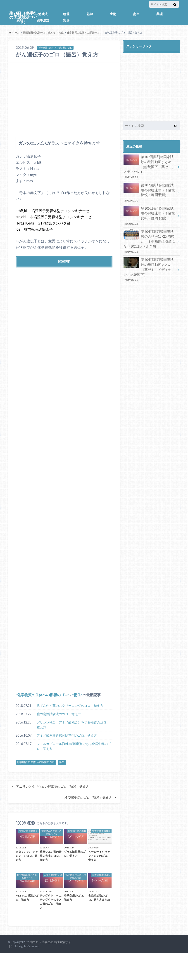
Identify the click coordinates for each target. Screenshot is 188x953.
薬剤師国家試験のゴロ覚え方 (39, 32)
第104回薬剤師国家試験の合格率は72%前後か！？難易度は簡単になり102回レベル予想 (150, 241)
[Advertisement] (64, 99)
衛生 (136, 14)
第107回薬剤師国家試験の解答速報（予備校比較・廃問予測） (150, 192)
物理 (66, 14)
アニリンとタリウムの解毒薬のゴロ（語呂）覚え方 (52, 786)
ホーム (14, 32)
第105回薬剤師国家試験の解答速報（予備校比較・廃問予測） (150, 215)
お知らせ (19, 14)
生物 (113, 14)
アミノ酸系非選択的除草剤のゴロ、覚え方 (67, 735)
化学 (89, 14)
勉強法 (43, 14)
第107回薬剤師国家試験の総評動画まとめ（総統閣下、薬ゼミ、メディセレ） (150, 167)
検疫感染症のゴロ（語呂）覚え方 (88, 797)
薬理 (159, 14)
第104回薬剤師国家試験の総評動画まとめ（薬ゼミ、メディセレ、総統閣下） (150, 268)
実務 (66, 20)
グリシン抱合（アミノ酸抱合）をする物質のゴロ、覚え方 (73, 724)
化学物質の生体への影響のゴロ (84, 32)
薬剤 (20, 20)
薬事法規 (43, 20)
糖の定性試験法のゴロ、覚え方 (59, 714)
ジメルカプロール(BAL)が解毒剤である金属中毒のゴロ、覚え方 (74, 746)
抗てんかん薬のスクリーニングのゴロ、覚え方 (70, 705)
